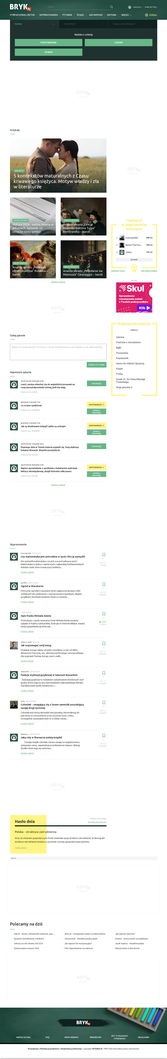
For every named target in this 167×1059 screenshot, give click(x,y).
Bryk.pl (13, 858)
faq (47, 1037)
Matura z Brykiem (20, 220)
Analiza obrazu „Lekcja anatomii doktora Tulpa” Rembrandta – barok (79, 228)
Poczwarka (122, 353)
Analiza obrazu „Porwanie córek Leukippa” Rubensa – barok (30, 271)
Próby (119, 373)
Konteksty (19, 170)
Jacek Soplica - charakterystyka (129, 943)
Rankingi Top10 (118, 271)
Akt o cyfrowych (119, 1037)
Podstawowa (48, 42)
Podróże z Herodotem (128, 342)
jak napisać (96, 15)
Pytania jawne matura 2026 (26, 948)
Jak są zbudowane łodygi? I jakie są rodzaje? (43, 426)
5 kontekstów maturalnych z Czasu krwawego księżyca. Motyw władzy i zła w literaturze (56, 181)
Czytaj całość (20, 848)
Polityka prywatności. (50, 1049)
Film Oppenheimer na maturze (79, 948)
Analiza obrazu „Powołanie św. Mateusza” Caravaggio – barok (83, 272)
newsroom (95, 1037)
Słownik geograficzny (97, 822)
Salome (120, 337)
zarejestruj (151, 7)
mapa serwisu (71, 1037)
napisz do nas (23, 1037)
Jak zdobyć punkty (149, 271)
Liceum (119, 42)
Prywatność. (33, 1049)
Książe (119, 368)
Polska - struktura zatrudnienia (35, 832)
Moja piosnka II (124, 387)
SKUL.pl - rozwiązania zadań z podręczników (85, 934)
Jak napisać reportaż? (125, 934)
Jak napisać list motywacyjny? (78, 943)
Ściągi (80, 15)
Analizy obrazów (71, 220)
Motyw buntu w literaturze (127, 948)
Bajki (118, 347)
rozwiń (134, 259)
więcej (126, 15)
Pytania (67, 15)
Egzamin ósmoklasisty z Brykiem (29, 938)
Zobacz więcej (58, 282)
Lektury (134, 330)
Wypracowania (48, 15)
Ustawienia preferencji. (71, 1049)
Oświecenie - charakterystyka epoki (81, 938)
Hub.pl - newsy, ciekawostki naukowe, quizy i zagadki (35, 934)
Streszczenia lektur (22, 15)
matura (111, 15)
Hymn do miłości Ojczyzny (130, 363)
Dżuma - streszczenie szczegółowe (131, 938)
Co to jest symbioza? (31, 405)
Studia (48, 52)
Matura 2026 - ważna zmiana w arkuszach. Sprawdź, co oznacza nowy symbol (32, 228)
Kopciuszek (122, 358)
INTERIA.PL (97, 1049)
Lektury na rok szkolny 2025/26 (28, 943)
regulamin (143, 1037)
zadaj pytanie (97, 365)
